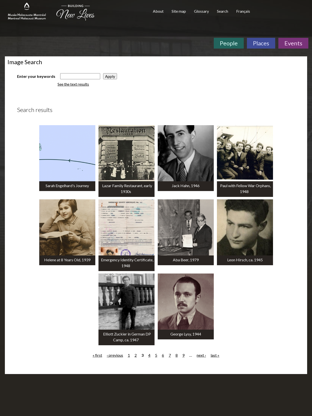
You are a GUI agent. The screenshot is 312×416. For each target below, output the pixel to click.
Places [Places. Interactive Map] (261, 43)
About (158, 11)
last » (215, 355)
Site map (179, 11)
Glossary (201, 11)
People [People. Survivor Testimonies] (229, 43)
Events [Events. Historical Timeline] (293, 43)
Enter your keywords (36, 76)
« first (97, 355)
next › (201, 355)
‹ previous (115, 355)
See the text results (73, 84)
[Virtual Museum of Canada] (283, 13)
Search (222, 11)
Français (243, 11)
